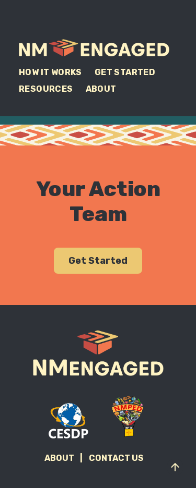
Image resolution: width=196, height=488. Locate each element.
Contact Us (116, 458)
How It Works (50, 72)
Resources (46, 89)
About (101, 89)
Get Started (125, 72)
